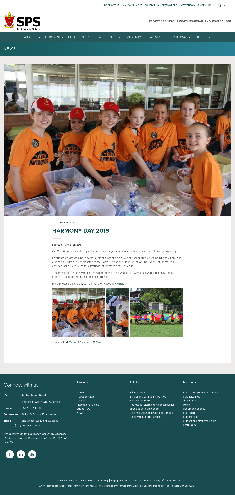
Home (80, 392)
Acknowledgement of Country (200, 392)
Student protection (140, 400)
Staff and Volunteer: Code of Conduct (151, 412)
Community (133, 37)
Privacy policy (138, 392)
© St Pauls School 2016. (66, 480)
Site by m (159, 480)
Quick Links (204, 5)
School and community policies (148, 396)
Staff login (189, 412)
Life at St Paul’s (79, 37)
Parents (154, 37)
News (80, 412)
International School (88, 404)
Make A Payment (132, 5)
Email (97, 342)
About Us (30, 37)
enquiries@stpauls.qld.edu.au (40, 421)
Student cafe (190, 416)
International (177, 37)
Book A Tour (111, 5)
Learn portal (190, 425)
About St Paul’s (85, 396)
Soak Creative (173, 480)
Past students (108, 37)
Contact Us (151, 5)
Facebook (85, 342)
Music (186, 404)
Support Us (83, 408)
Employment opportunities (145, 416)
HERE (120, 283)
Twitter (71, 342)
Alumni (81, 400)
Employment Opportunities (124, 480)
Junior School (66, 222)
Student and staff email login (199, 421)
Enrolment (52, 37)
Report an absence (194, 408)
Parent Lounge (191, 396)
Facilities (201, 37)
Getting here (169, 5)
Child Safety (102, 480)
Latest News (187, 5)
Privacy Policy (87, 480)
